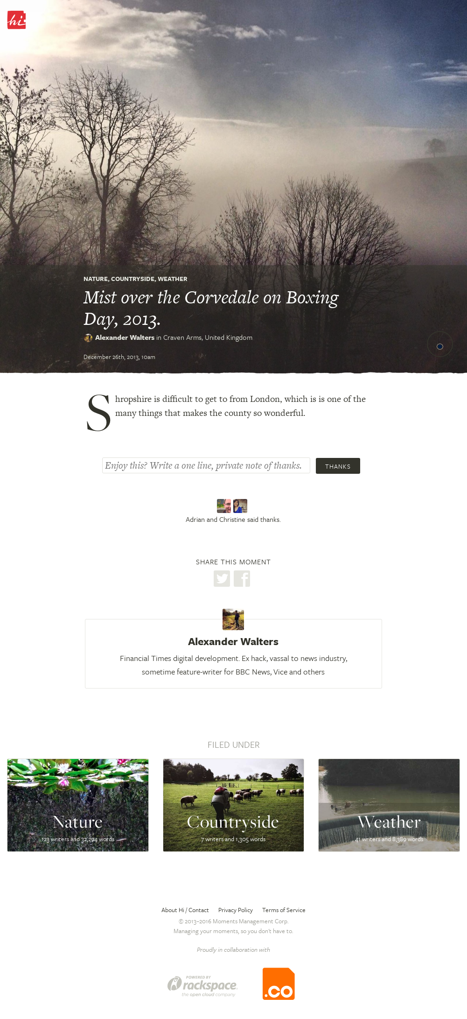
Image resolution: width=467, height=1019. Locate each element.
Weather (173, 278)
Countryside (132, 278)
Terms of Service (284, 909)
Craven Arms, (207, 337)
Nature (96, 278)
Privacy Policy (235, 909)
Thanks (338, 466)
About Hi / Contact (185, 909)
